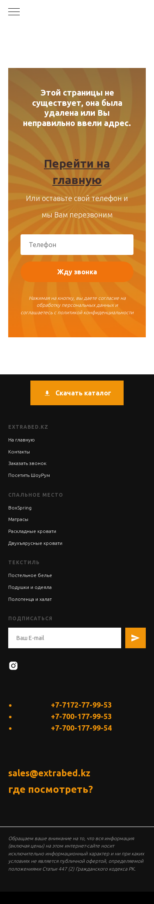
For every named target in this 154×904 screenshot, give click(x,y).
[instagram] (13, 666)
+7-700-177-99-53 (81, 716)
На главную (21, 439)
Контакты (19, 451)
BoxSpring (20, 507)
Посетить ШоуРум (29, 475)
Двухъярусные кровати (35, 543)
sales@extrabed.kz (49, 773)
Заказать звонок (27, 463)
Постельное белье (30, 575)
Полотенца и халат (30, 599)
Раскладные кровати (32, 531)
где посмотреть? (50, 789)
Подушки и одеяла (30, 587)
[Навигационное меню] (14, 12)
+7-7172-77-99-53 (81, 705)
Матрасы (18, 519)
